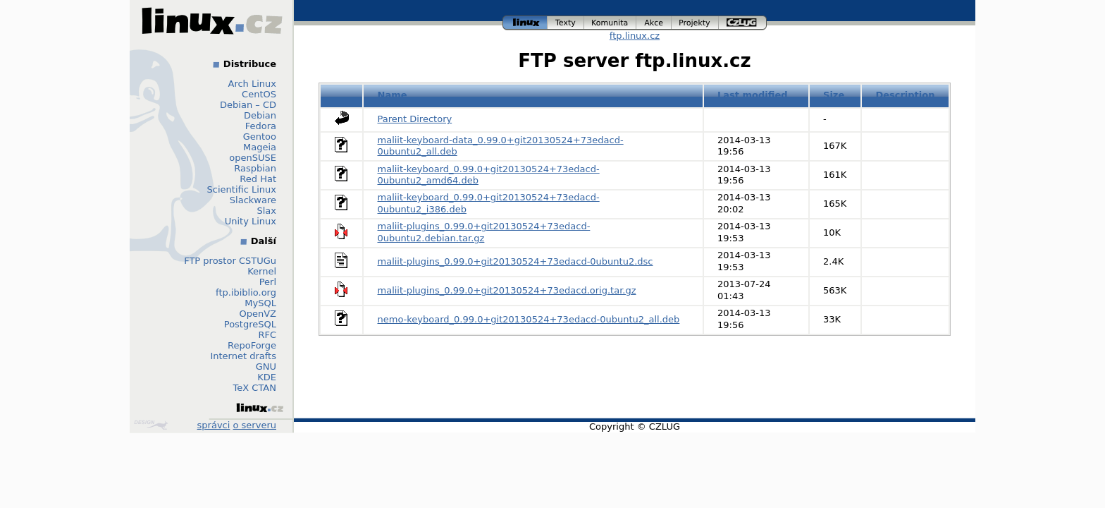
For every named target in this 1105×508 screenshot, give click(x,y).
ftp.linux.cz (635, 35)
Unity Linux (250, 221)
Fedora (260, 126)
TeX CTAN (254, 387)
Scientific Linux (241, 189)
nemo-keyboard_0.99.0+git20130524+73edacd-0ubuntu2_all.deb (529, 319)
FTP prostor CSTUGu (230, 260)
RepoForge (252, 345)
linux (525, 23)
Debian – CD (248, 104)
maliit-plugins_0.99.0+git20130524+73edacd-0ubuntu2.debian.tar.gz (484, 232)
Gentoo (259, 136)
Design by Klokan (150, 425)
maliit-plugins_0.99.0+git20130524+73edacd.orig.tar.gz (507, 290)
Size (833, 95)
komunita (610, 23)
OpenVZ (257, 313)
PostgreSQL (250, 324)
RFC (267, 334)
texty (566, 23)
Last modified (752, 95)
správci (213, 425)
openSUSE (252, 157)
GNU (266, 366)
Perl (267, 282)
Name (392, 95)
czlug (743, 23)
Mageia (259, 147)
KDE (266, 377)
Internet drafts (243, 356)
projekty (695, 23)
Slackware (253, 200)
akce (654, 23)
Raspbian (255, 168)
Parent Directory (415, 119)
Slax (266, 210)
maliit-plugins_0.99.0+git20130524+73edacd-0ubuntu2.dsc (515, 261)
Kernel (261, 271)
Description (904, 95)
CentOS (259, 94)
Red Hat (258, 179)
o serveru (254, 425)
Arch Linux (252, 83)
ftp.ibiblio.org (246, 292)
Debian (260, 115)
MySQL (260, 303)
